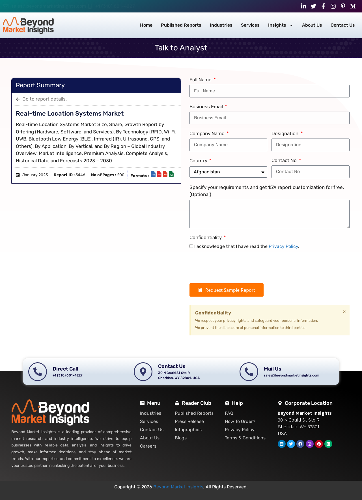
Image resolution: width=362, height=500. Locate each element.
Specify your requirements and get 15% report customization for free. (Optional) (266, 190)
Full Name (201, 79)
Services (250, 25)
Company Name (207, 133)
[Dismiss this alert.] (344, 311)
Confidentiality (206, 237)
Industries (221, 25)
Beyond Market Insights (178, 487)
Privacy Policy (283, 246)
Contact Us (343, 25)
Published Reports (181, 25)
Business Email (206, 106)
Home (146, 25)
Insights (281, 25)
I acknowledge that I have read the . (246, 246)
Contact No (285, 160)
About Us (312, 25)
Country (198, 160)
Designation (285, 133)
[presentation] (232, 267)
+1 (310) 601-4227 (115, 6)
